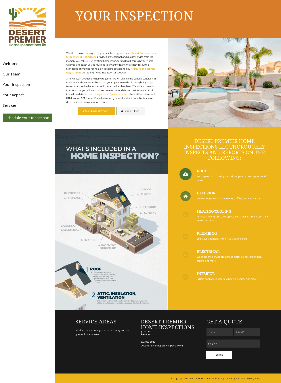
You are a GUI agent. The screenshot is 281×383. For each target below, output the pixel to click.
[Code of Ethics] (130, 111)
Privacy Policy (254, 378)
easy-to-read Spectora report (111, 94)
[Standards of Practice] (96, 111)
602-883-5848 (148, 341)
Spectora (240, 378)
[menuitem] (27, 64)
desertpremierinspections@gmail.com (162, 345)
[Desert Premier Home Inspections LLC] (27, 27)
